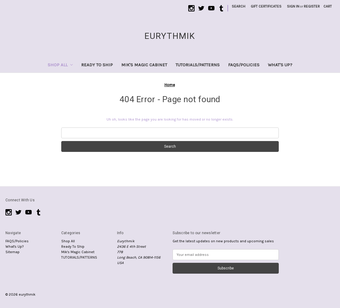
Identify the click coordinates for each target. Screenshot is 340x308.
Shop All (60, 65)
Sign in (293, 6)
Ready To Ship (97, 65)
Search (238, 6)
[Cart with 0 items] (328, 6)
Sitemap (12, 252)
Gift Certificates (266, 6)
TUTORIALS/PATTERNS (198, 65)
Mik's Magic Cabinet (144, 65)
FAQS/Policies (243, 65)
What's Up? (280, 65)
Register (312, 6)
